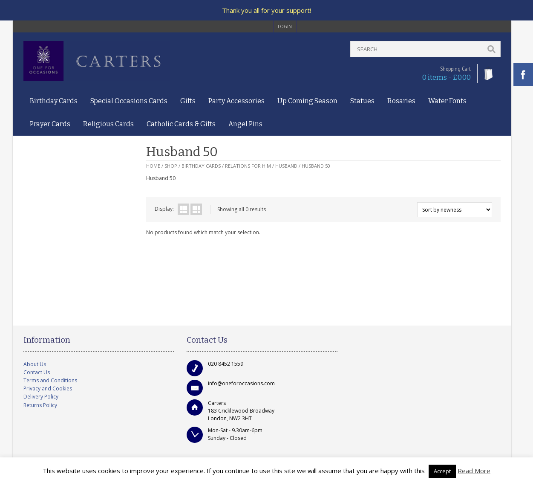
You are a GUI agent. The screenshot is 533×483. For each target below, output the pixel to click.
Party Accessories (236, 101)
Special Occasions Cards (128, 101)
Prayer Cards (50, 124)
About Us (34, 364)
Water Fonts (447, 101)
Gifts (188, 101)
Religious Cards (108, 124)
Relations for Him (248, 166)
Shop (170, 166)
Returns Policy (40, 405)
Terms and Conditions (50, 380)
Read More (474, 470)
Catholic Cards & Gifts (181, 124)
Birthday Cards (54, 101)
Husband (286, 166)
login (285, 26)
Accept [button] (442, 471)
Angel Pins (245, 124)
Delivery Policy (40, 396)
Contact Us (36, 372)
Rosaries (401, 101)
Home (153, 166)
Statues (362, 101)
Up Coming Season (307, 101)
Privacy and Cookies (47, 388)
